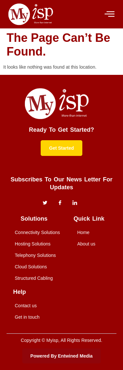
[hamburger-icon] (109, 14)
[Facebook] (60, 203)
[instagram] (75, 203)
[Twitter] (45, 203)
